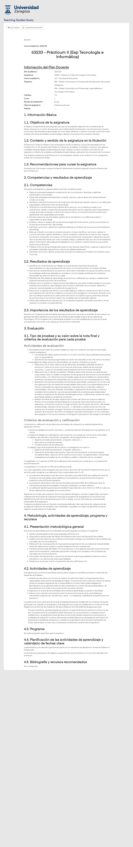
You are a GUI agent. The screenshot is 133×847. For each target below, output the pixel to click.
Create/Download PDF (32, 27)
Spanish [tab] (27, 40)
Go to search (13, 27)
